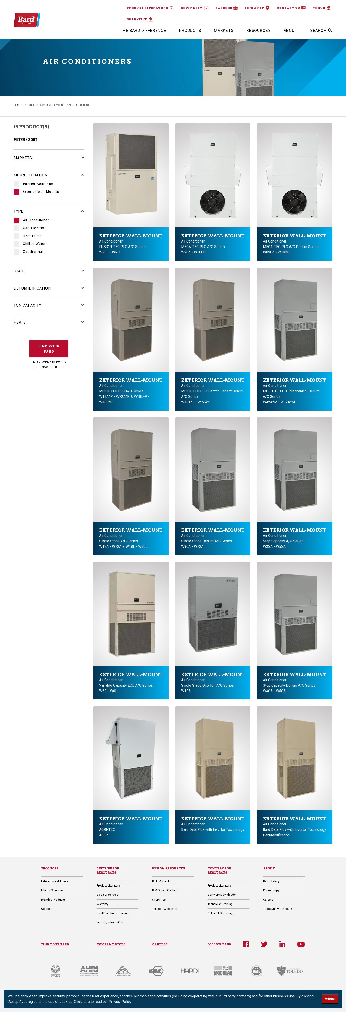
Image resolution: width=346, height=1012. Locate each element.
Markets (224, 30)
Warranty (102, 904)
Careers (226, 8)
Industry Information (110, 922)
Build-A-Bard (160, 881)
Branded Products (53, 899)
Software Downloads (222, 894)
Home (17, 105)
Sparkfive (140, 19)
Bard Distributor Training (113, 913)
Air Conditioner (35, 220)
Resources (258, 30)
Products (190, 30)
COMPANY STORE (111, 944)
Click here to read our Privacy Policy (103, 1001)
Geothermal (32, 251)
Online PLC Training (220, 913)
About (291, 30)
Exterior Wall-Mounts (52, 105)
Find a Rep (257, 8)
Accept (330, 999)
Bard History (271, 881)
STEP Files (159, 899)
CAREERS (159, 944)
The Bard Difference (143, 30)
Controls (46, 908)
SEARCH (321, 30)
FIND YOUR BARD (49, 349)
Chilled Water (34, 243)
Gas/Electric (33, 228)
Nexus (321, 8)
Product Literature (150, 8)
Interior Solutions (37, 184)
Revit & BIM (195, 8)
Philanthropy (271, 890)
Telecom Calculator (164, 908)
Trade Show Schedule (277, 908)
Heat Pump (32, 236)
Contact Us (291, 8)
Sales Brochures (107, 894)
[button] (80, 158)
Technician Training (220, 904)
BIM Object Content (164, 890)
